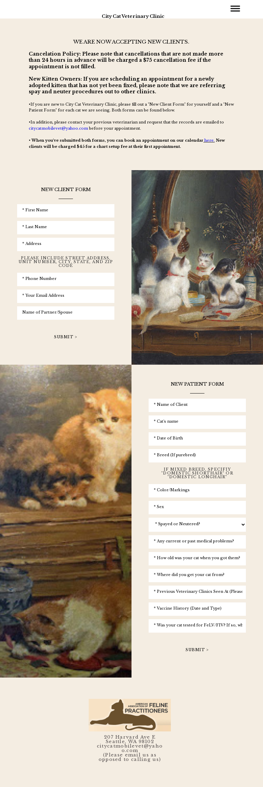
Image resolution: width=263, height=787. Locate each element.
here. (209, 140)
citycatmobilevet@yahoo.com (58, 128)
